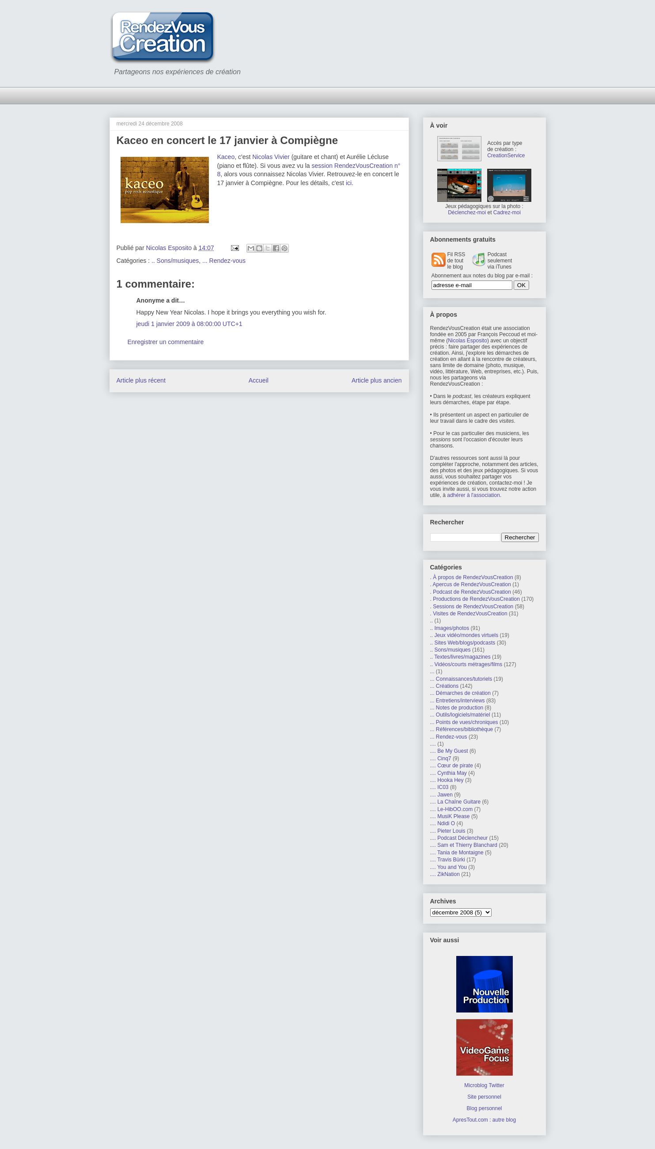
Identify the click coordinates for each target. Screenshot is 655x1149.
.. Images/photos (449, 628)
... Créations (444, 686)
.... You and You (448, 867)
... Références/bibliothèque (461, 729)
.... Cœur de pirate (451, 765)
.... (433, 744)
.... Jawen (441, 795)
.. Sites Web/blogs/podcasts (463, 643)
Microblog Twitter (484, 1085)
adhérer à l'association (473, 495)
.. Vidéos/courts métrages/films (466, 664)
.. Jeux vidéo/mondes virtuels (464, 635)
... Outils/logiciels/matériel (460, 715)
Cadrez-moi (507, 212)
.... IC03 (439, 787)
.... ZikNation (445, 874)
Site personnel (484, 1097)
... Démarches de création (460, 693)
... (432, 671)
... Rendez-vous (224, 260)
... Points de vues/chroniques (464, 722)
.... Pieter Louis (448, 831)
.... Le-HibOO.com (451, 809)
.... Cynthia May (448, 773)
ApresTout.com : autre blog (484, 1120)
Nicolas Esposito (467, 340)
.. (431, 621)
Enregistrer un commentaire (166, 341)
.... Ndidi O (442, 823)
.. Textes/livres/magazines (460, 657)
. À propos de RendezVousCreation (471, 577)
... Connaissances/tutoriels (461, 679)
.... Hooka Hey (447, 780)
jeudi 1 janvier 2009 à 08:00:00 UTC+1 (189, 323)
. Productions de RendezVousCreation (475, 599)
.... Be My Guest (449, 751)
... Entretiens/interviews (457, 701)
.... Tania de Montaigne (457, 852)
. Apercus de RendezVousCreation (470, 584)
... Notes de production (457, 708)
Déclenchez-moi (467, 212)
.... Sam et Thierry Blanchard (464, 845)
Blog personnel (484, 1108)
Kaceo (226, 156)
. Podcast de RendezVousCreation (470, 592)
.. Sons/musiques (175, 260)
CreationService (506, 155)
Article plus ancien (377, 380)
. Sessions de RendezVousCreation (472, 606)
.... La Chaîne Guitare (455, 802)
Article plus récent (141, 380)
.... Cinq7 (440, 758)
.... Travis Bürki (447, 860)
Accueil (259, 380)
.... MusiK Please (450, 816)
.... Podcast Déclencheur (459, 838)
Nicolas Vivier (271, 156)
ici (349, 182)
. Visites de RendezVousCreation (468, 614)
